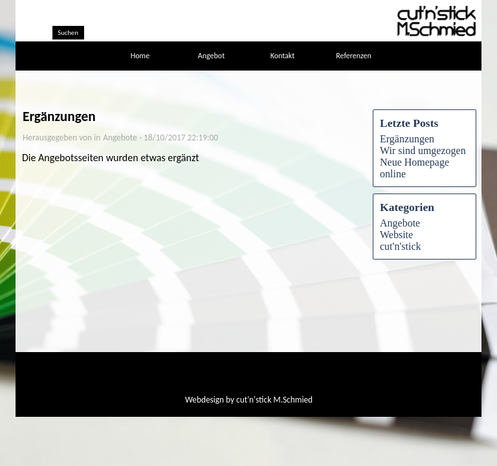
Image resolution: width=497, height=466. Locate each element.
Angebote (400, 222)
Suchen (68, 32)
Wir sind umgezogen (423, 150)
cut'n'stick (400, 246)
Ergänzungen (407, 138)
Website (396, 234)
